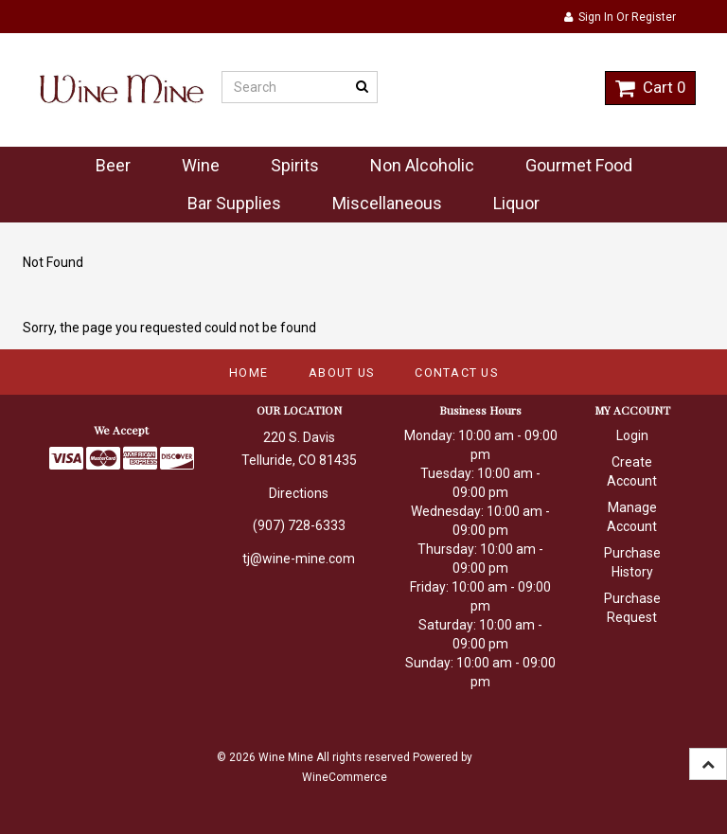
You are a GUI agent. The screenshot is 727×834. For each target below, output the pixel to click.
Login (632, 435)
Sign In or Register (620, 17)
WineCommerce (344, 777)
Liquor (516, 203)
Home (248, 372)
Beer (113, 165)
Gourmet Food (578, 165)
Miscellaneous (387, 203)
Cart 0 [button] (650, 87)
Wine (201, 165)
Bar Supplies (234, 203)
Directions (298, 493)
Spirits (295, 165)
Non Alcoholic (422, 165)
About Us (341, 372)
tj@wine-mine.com (298, 558)
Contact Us (456, 372)
